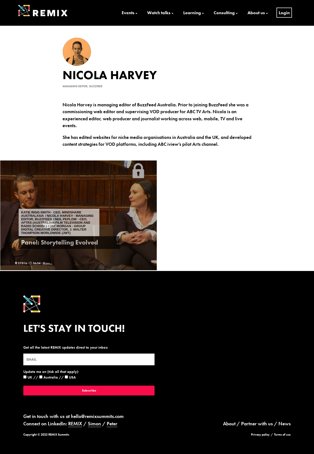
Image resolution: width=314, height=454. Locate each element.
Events (128, 12)
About (229, 423)
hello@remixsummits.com (97, 416)
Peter (112, 423)
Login (284, 12)
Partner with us (257, 423)
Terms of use (282, 434)
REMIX (75, 423)
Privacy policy (260, 434)
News (284, 423)
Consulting (224, 12)
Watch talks (158, 12)
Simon (94, 423)
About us (256, 12)
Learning (192, 12)
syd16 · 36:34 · (29, 263)
